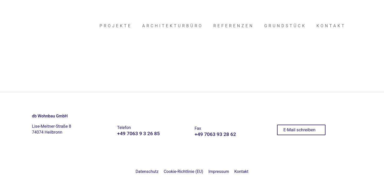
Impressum (218, 171)
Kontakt (241, 171)
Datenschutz (147, 171)
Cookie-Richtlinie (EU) (183, 171)
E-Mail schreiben (299, 129)
